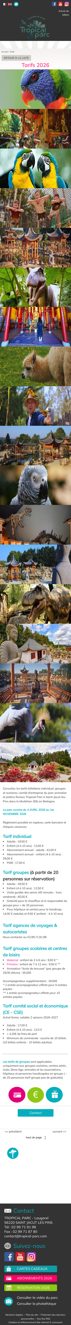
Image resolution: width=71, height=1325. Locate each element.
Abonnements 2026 (34, 1278)
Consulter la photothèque (36, 1303)
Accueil (5, 52)
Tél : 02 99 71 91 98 (20, 1227)
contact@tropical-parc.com (25, 1236)
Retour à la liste (16, 58)
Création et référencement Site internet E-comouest (35, 1322)
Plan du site (32, 1314)
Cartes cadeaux (32, 1269)
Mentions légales (14, 1314)
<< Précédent (13, 1131)
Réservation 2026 (33, 1287)
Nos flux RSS (43, 1318)
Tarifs (12, 52)
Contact (36, 1113)
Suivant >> (59, 1131)
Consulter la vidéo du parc (37, 1297)
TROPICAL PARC (17, 1218)
